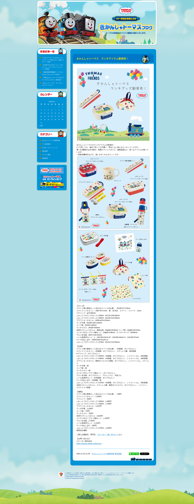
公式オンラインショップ (49, 147)
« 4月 (41, 125)
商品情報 (45, 151)
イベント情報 (46, 154)
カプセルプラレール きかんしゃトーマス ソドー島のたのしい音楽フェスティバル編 (53, 60)
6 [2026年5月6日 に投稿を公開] (51, 110)
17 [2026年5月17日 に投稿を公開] (41, 116)
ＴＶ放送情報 (46, 144)
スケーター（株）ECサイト (108, 435)
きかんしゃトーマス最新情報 (51, 140)
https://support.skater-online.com (89, 444)
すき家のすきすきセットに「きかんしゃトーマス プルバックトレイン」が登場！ (52, 67)
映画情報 (45, 158)
